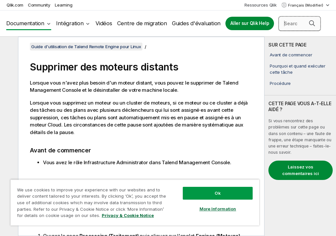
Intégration (69, 23)
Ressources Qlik (260, 5)
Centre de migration (142, 23)
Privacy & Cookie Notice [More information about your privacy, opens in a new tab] (128, 215)
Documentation (25, 23)
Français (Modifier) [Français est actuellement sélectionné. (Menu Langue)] (306, 5)
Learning (63, 5)
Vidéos (103, 23)
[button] (312, 23)
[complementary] (300, 136)
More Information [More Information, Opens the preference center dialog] (218, 208)
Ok (217, 193)
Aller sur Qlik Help (249, 23)
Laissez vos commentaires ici (300, 170)
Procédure (280, 83)
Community (39, 5)
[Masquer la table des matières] (8, 47)
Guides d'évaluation (196, 23)
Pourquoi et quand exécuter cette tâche (298, 68)
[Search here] (299, 23)
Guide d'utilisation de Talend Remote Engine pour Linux (86, 46)
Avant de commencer (291, 54)
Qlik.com (15, 5)
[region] (134, 202)
